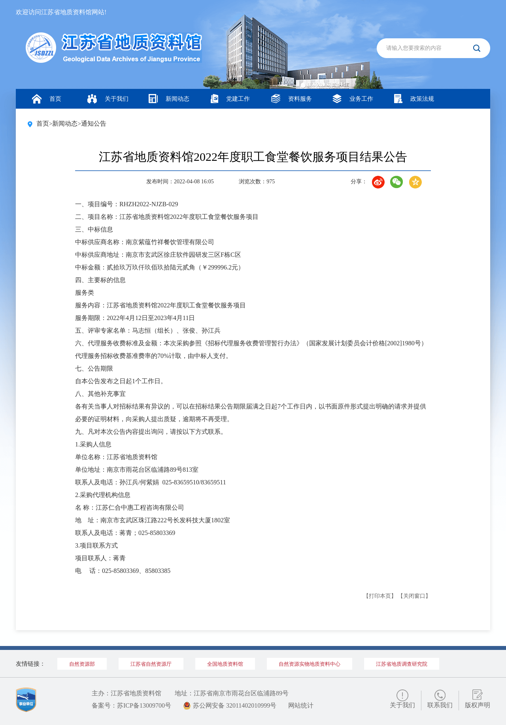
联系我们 (440, 705)
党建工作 (230, 98)
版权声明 (477, 705)
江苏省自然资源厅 (151, 664)
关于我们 (107, 99)
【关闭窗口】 (414, 596)
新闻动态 (169, 98)
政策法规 (414, 98)
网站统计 (300, 705)
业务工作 (352, 98)
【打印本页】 (379, 596)
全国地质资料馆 (225, 664)
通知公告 (93, 124)
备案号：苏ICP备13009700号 (131, 705)
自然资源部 (82, 664)
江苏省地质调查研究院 (401, 664)
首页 (46, 99)
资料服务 (291, 98)
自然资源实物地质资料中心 (309, 664)
